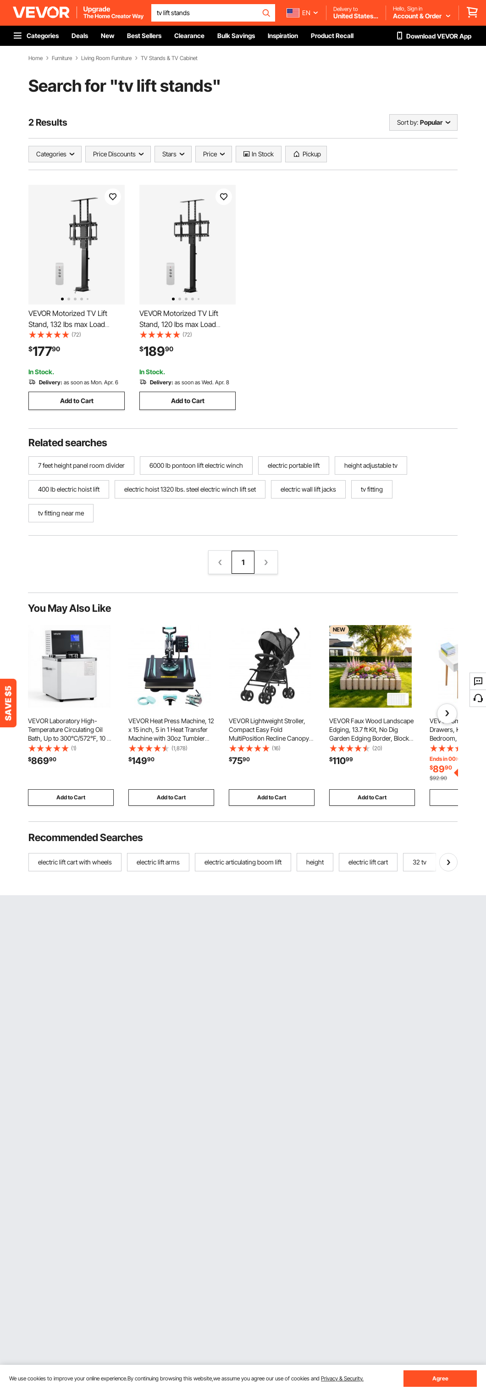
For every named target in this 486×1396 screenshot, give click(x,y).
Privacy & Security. (342, 1378)
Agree (440, 1378)
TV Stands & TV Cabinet (169, 58)
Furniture (62, 58)
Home (35, 58)
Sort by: (407, 122)
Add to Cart (77, 400)
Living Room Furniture (106, 58)
